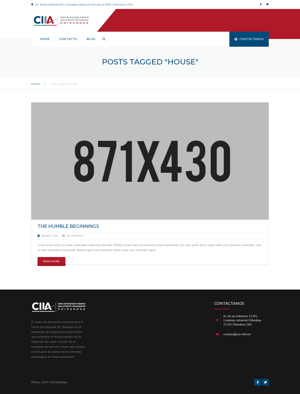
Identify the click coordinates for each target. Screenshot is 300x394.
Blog (90, 39)
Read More (51, 261)
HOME (45, 39)
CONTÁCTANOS (249, 39)
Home (35, 83)
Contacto (68, 39)
